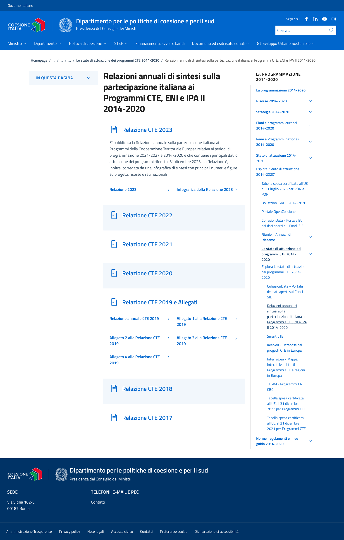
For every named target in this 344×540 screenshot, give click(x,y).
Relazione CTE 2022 (147, 215)
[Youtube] (322, 19)
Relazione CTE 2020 (147, 273)
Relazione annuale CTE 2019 (134, 319)
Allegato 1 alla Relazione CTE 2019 (202, 321)
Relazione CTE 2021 (147, 244)
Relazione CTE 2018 (147, 388)
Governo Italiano (20, 5)
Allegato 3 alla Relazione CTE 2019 (202, 341)
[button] (285, 90)
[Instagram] (331, 19)
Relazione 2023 (123, 189)
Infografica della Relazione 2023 (205, 189)
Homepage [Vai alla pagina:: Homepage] (39, 60)
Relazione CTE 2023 (147, 129)
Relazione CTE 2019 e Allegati (159, 302)
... (54, 60)
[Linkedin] (313, 19)
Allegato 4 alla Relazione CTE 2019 (135, 360)
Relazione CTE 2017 (147, 417)
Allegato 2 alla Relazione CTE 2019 (135, 341)
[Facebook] (304, 19)
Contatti (98, 502)
